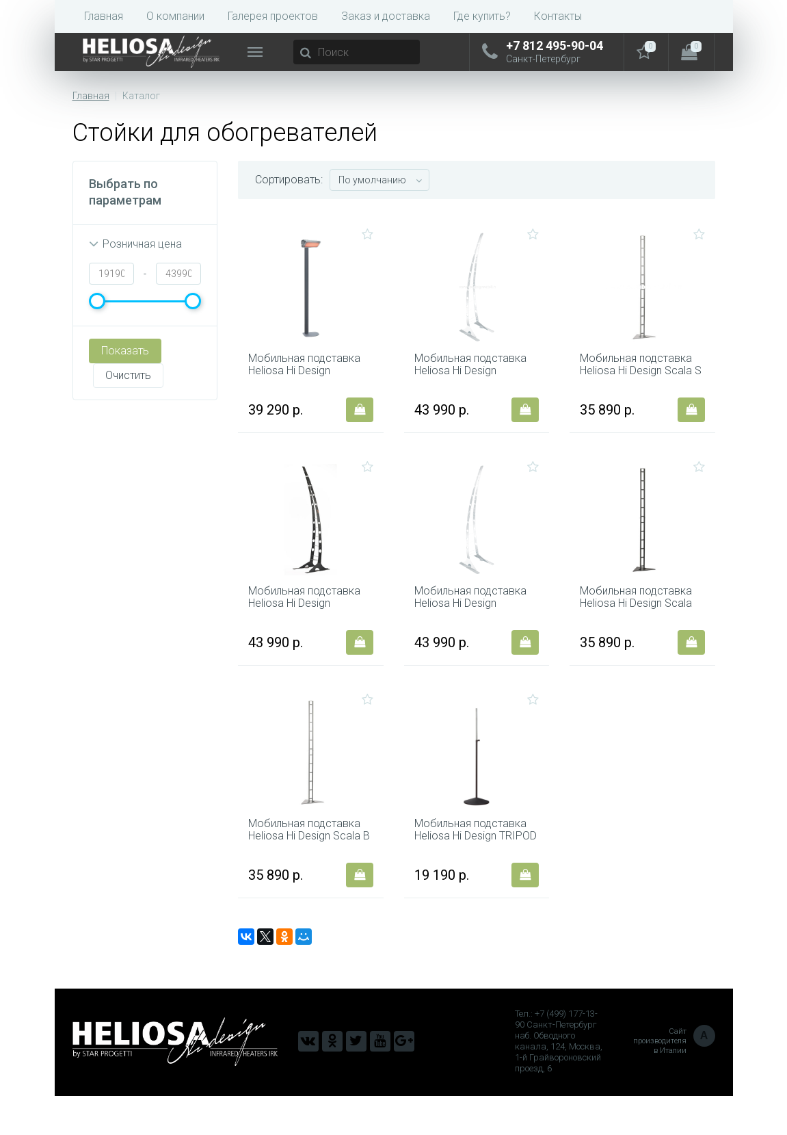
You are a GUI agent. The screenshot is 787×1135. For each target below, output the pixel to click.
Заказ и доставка (385, 16)
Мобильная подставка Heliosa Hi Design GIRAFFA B (472, 623)
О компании (175, 16)
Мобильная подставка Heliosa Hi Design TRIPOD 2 (472, 868)
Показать (125, 350)
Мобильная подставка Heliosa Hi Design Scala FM (638, 623)
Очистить (124, 379)
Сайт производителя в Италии (674, 1080)
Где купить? (482, 16)
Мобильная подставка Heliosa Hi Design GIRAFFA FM (306, 623)
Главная (103, 16)
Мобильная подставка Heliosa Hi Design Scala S (638, 377)
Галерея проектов (273, 16)
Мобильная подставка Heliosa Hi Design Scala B (306, 868)
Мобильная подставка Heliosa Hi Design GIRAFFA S (472, 377)
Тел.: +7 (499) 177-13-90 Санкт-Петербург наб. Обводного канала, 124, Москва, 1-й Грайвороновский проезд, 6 (558, 1079)
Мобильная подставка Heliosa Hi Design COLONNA (306, 377)
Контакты (558, 16)
